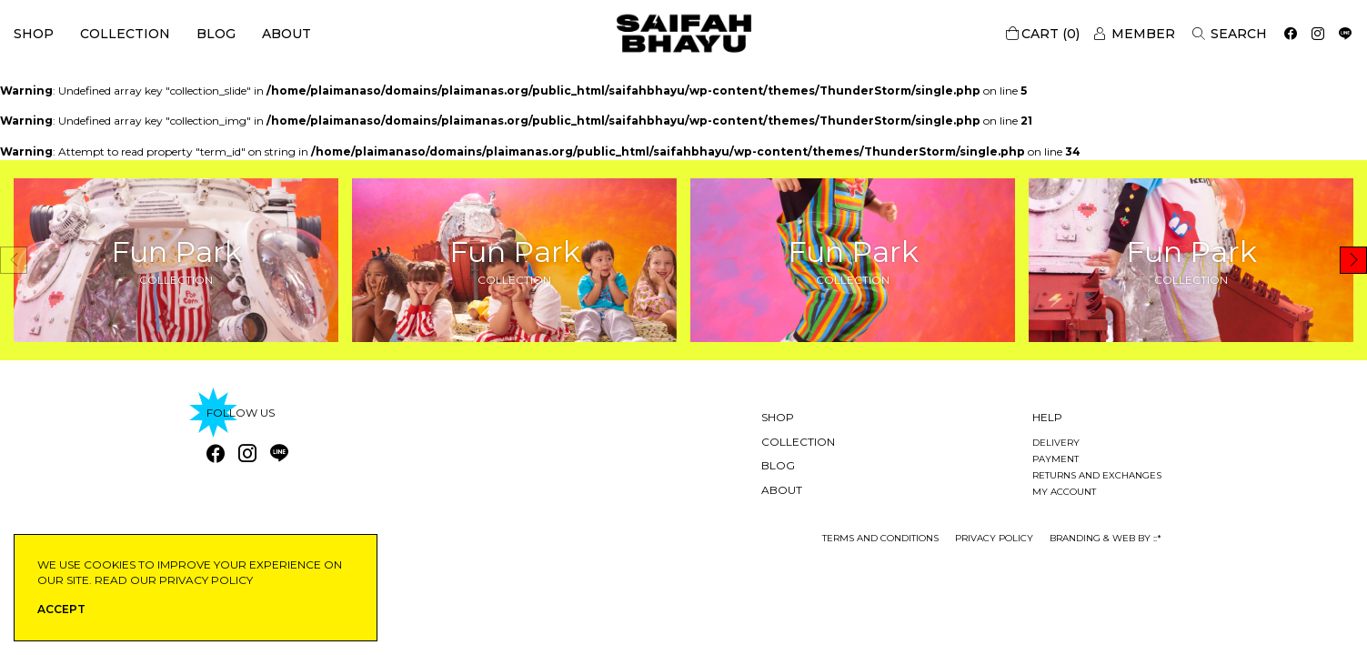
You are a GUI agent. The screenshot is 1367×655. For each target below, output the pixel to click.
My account (1064, 492)
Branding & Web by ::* (1105, 538)
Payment (1055, 459)
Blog (216, 33)
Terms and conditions (880, 538)
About (286, 33)
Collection (125, 33)
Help (1047, 417)
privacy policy (994, 538)
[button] (1353, 260)
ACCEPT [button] (61, 609)
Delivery (1056, 442)
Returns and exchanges (1096, 475)
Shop (34, 33)
